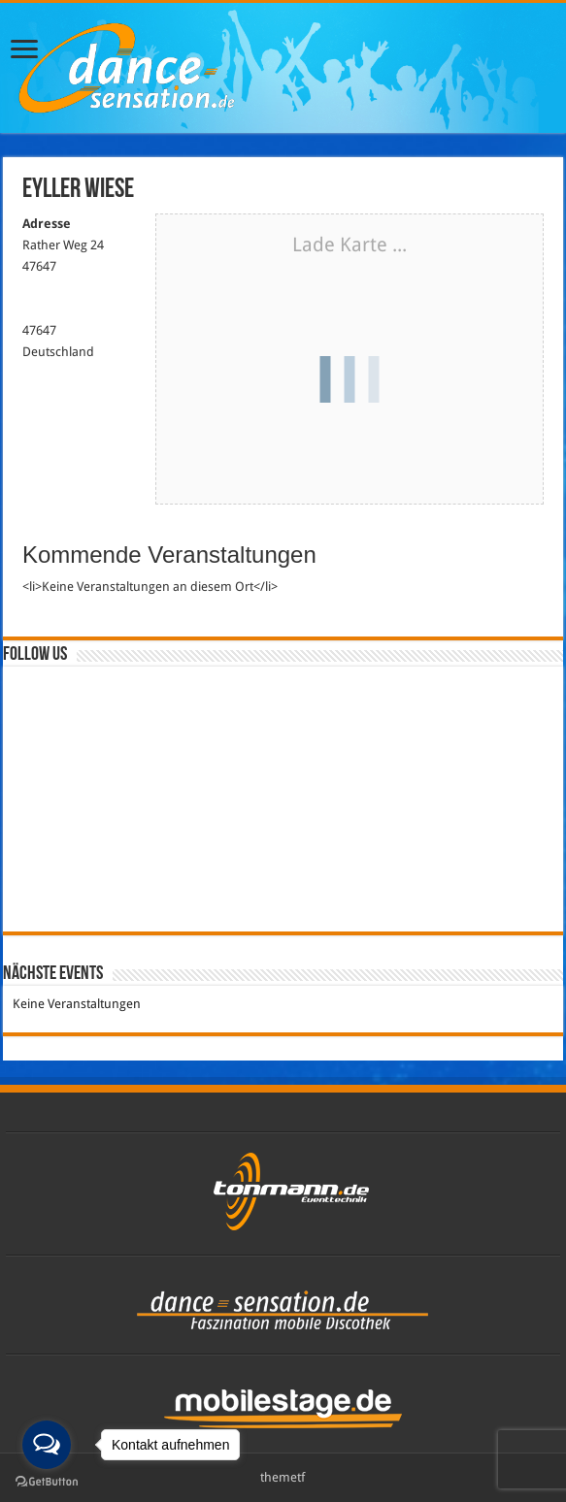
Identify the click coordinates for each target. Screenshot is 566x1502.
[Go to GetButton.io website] (47, 1482)
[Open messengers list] (46, 1444)
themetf (282, 1477)
